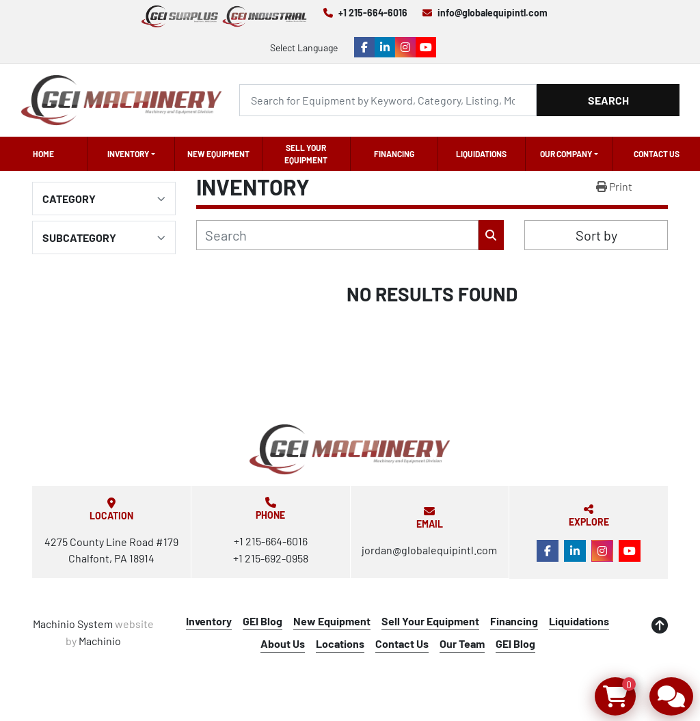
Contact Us (656, 154)
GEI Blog (262, 620)
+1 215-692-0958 (270, 558)
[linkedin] (385, 47)
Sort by (596, 235)
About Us (282, 643)
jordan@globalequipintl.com (429, 549)
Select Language (304, 47)
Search (608, 100)
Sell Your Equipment (305, 154)
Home (43, 154)
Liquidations (481, 154)
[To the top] (659, 625)
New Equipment (218, 154)
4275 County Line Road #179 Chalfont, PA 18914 (111, 549)
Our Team (462, 643)
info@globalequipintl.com (493, 12)
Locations (340, 643)
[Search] (388, 100)
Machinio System (73, 623)
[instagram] (405, 47)
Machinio (100, 640)
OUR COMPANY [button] (566, 154)
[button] (131, 154)
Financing (394, 154)
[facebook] (364, 47)
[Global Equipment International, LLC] (350, 449)
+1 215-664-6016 (372, 12)
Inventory (128, 154)
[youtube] (426, 47)
